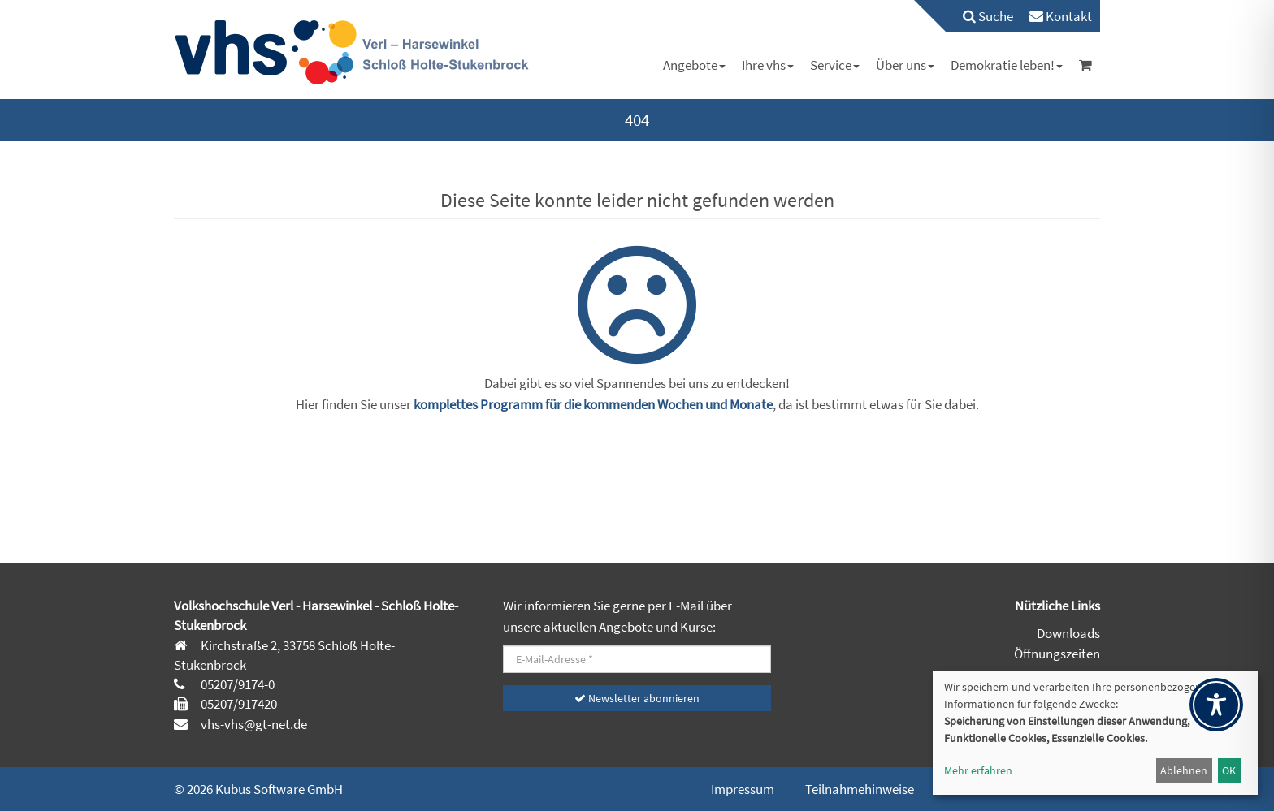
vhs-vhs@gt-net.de (252, 724)
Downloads (1068, 633)
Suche (988, 16)
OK (1229, 770)
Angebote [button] (694, 65)
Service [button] (835, 65)
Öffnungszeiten (1057, 653)
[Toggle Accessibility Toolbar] (1216, 704)
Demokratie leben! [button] (1007, 65)
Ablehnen (1183, 770)
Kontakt (1060, 16)
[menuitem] (979, 16)
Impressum (742, 789)
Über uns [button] (905, 65)
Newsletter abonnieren (637, 698)
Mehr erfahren (978, 770)
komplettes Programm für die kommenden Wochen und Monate (593, 404)
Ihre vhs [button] (768, 65)
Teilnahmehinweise (859, 789)
